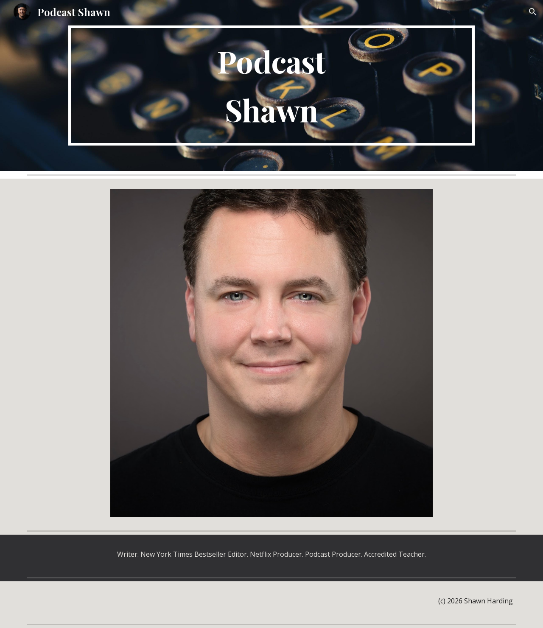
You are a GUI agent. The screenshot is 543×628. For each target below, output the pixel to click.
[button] (533, 12)
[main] (271, 85)
